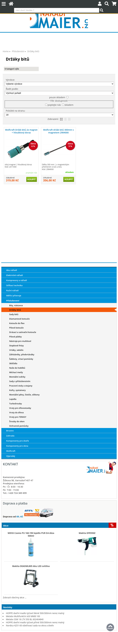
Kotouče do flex (16, 323)
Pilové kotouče (16, 327)
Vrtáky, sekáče (16, 350)
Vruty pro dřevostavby (20, 408)
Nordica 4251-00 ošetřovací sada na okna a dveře (30, 625)
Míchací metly (16, 372)
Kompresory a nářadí (16, 280)
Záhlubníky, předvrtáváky (21, 354)
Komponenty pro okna (17, 445)
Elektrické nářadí (14, 275)
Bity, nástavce (16, 305)
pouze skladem (57, 97)
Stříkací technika (14, 285)
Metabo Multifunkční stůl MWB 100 (23, 616)
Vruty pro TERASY (17, 417)
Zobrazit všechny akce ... (14, 597)
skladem (69, 104)
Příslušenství (12, 300)
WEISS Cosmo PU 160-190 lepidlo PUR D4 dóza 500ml (31, 534)
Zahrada (10, 435)
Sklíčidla (13, 363)
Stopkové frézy (16, 345)
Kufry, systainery (17, 390)
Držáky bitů (15, 309)
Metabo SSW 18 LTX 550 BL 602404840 (24, 619)
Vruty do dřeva (16, 412)
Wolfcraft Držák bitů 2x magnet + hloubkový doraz (21, 131)
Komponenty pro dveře (17, 440)
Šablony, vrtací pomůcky (21, 359)
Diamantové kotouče (19, 318)
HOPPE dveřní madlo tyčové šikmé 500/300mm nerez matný (35, 613)
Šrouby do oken (17, 421)
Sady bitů (13, 314)
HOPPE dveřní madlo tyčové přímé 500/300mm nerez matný (35, 622)
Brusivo (10, 430)
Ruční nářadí (12, 290)
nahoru (110, 627)
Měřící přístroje (13, 295)
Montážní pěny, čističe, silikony (24, 394)
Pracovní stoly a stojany (20, 385)
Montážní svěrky (17, 376)
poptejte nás (54, 104)
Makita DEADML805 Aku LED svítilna (31, 566)
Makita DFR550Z (87, 533)
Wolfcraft (10, 451)
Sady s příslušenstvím (19, 381)
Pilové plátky (15, 336)
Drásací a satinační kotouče (22, 332)
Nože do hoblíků (17, 367)
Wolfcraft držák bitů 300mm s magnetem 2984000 (58, 131)
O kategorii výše (12, 69)
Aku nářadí (11, 270)
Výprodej (10, 456)
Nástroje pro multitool (20, 341)
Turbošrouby (15, 403)
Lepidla (12, 399)
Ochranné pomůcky (18, 425)
